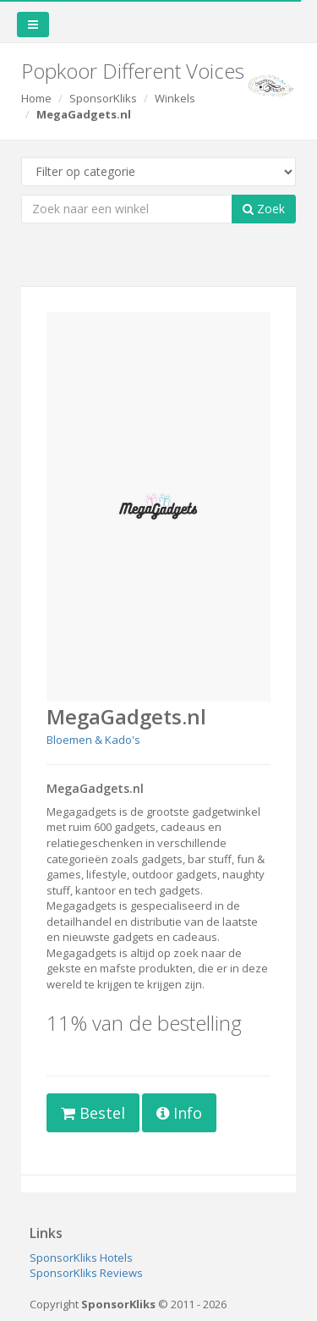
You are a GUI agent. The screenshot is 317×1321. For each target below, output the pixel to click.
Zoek (264, 209)
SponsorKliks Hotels (81, 1257)
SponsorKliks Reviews (86, 1272)
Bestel (93, 1113)
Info (179, 1113)
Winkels (175, 98)
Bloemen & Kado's (93, 739)
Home (36, 98)
